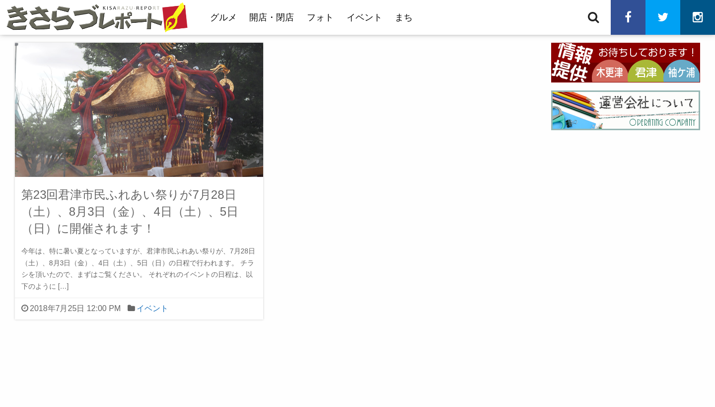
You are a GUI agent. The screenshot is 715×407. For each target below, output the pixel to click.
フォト (320, 17)
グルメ (223, 17)
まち (404, 17)
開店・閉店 (271, 17)
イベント (364, 17)
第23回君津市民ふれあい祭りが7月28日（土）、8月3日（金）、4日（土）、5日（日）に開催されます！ (129, 211)
